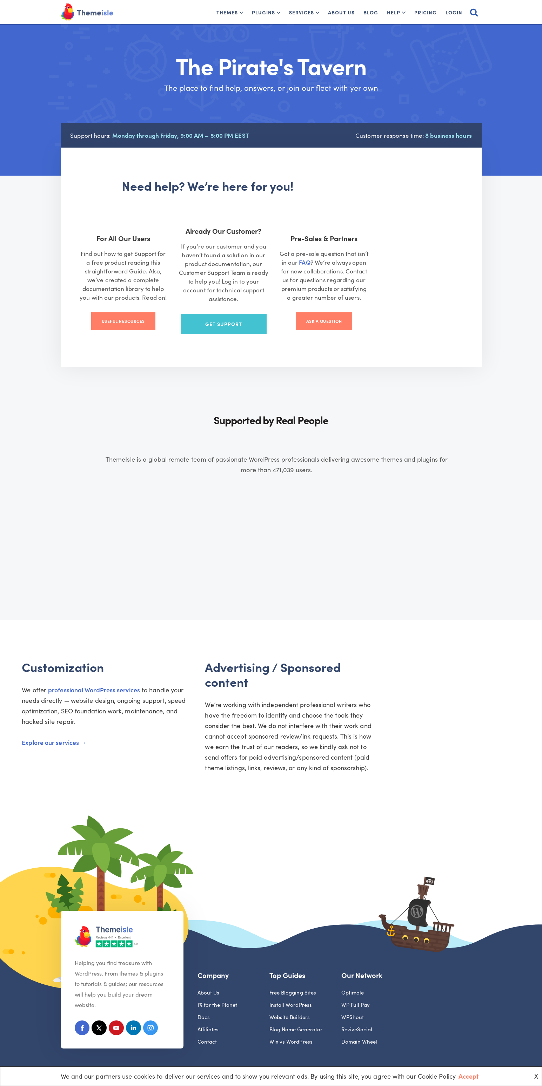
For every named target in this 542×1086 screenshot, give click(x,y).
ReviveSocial (357, 1014)
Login (454, 12)
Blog (370, 12)
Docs (204, 1001)
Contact (207, 1026)
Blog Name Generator (296, 1014)
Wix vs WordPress (291, 1026)
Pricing (425, 12)
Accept (469, 1076)
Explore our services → (100, 728)
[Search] (474, 12)
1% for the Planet (217, 989)
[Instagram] (154, 1013)
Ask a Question (402, 316)
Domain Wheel (359, 1026)
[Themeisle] (87, 12)
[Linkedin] (136, 1013)
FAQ (362, 266)
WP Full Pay (355, 989)
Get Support (271, 315)
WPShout (352, 1001)
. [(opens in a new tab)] (104, 274)
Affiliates (208, 1014)
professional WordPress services (140, 685)
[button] (241, 12)
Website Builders (289, 1001)
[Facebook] (83, 1013)
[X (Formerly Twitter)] (100, 1013)
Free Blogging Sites (292, 977)
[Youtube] (118, 1013)
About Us (341, 12)
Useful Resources (140, 316)
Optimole (352, 977)
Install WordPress (290, 989)
